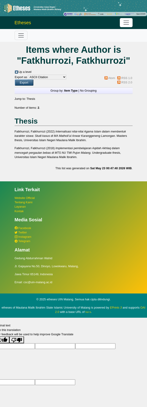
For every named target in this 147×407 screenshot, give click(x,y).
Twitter (21, 232)
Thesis (31, 98)
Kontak (19, 211)
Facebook (23, 228)
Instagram (23, 236)
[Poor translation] (16, 339)
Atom (111, 78)
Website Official (25, 198)
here (88, 312)
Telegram (22, 241)
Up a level (25, 72)
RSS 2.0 (126, 82)
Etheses (23, 22)
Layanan (20, 206)
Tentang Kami (23, 202)
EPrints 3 (116, 307)
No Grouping (88, 90)
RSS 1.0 (126, 78)
